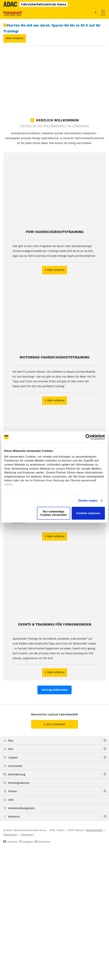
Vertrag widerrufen (54, 690)
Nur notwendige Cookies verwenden (53, 513)
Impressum (27, 834)
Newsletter (44, 841)
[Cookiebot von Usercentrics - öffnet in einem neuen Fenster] (90, 437)
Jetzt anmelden (54, 724)
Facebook (10, 841)
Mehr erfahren (14, 38)
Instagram (25, 841)
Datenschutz (10, 834)
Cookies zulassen (88, 513)
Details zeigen (88, 500)
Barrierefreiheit (94, 830)
